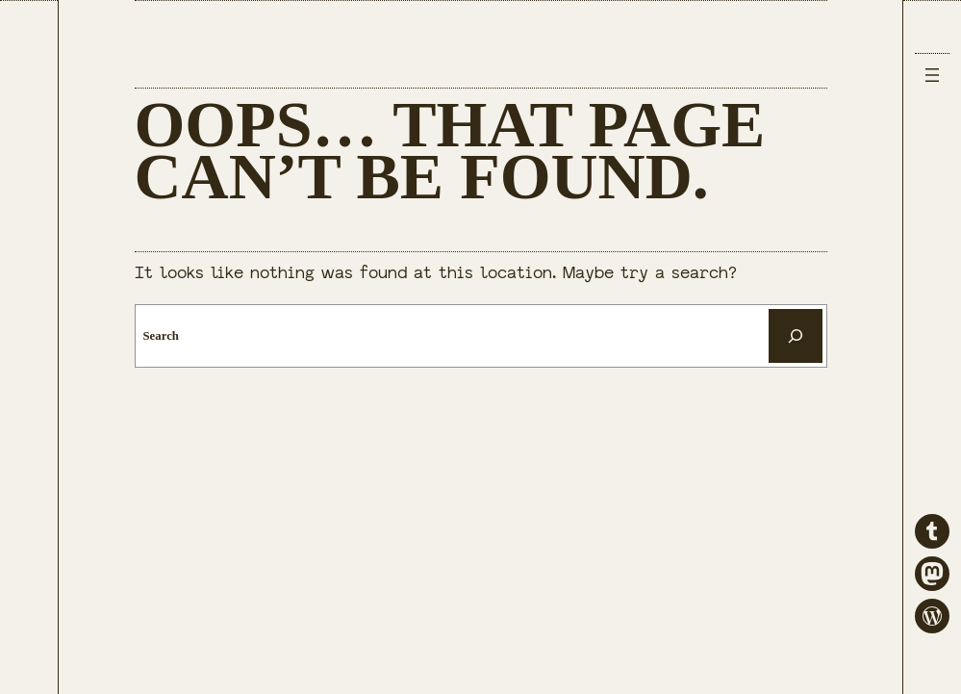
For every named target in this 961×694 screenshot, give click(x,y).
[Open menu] (932, 75)
